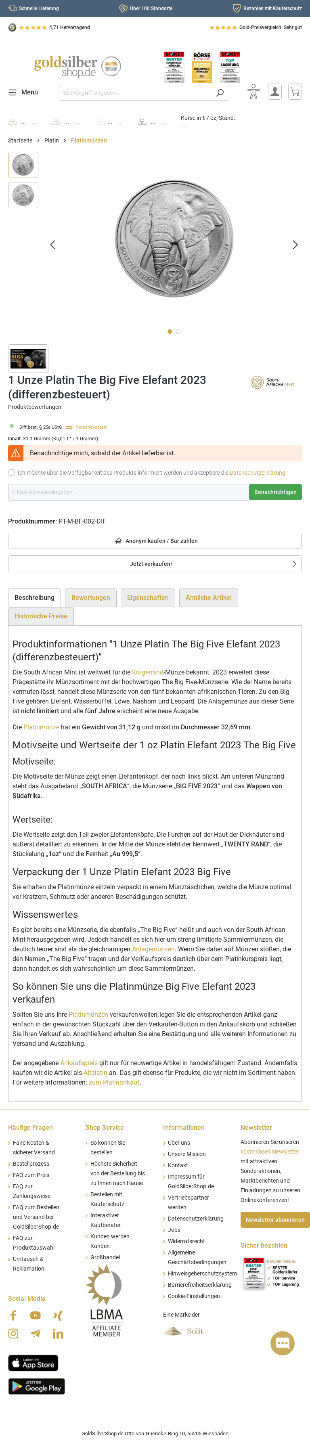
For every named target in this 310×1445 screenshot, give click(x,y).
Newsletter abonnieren (275, 1220)
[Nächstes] (295, 245)
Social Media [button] (27, 1299)
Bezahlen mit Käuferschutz (272, 8)
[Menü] (25, 92)
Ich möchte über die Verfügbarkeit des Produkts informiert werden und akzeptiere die (151, 472)
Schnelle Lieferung (39, 8)
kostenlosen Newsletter (270, 1151)
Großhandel (105, 1257)
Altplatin (95, 1072)
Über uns (179, 1142)
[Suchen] (219, 93)
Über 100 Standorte (151, 8)
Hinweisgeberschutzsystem (202, 1273)
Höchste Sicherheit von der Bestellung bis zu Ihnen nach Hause (117, 1173)
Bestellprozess (31, 1163)
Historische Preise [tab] (41, 616)
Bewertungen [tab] (90, 597)
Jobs (174, 1230)
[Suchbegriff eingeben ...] (135, 93)
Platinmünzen (88, 1014)
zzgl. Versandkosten (86, 427)
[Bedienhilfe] (253, 92)
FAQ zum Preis (31, 1175)
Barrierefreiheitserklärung (200, 1285)
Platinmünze (41, 727)
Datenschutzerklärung (257, 472)
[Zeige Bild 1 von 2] (170, 331)
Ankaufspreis (79, 1063)
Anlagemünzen (153, 949)
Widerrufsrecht (186, 1241)
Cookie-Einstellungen (194, 1296)
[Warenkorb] (295, 92)
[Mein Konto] (275, 92)
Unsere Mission (187, 1154)
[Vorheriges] (52, 245)
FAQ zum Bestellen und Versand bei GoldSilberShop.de (36, 1217)
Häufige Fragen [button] (30, 1127)
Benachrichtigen (275, 492)
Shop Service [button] (105, 1127)
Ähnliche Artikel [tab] (209, 597)
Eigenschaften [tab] (148, 597)
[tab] (34, 597)
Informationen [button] (184, 1127)
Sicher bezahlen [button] (264, 1245)
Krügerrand (147, 672)
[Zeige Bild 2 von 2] (178, 331)
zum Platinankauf (114, 1082)
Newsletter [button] (256, 1127)
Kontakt (178, 1165)
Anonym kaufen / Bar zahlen (155, 541)
